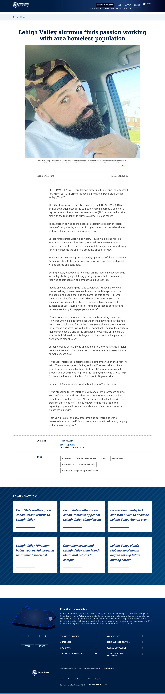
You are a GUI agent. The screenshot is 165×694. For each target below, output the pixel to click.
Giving (136, 5)
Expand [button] (123, 166)
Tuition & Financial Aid (72, 654)
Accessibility (87, 679)
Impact (104, 458)
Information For (122, 10)
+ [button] (96, 636)
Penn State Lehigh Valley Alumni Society (81, 470)
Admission (65, 648)
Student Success (87, 464)
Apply (127, 5)
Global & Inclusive (116, 648)
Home (15, 17)
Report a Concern (104, 5)
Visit (118, 5)
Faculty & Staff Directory (114, 655)
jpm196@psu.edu (67, 445)
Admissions (109, 10)
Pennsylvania (68, 464)
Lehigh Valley (118, 458)
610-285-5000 (109, 668)
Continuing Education (118, 642)
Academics (93, 10)
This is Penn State (69, 636)
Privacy (62, 679)
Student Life (113, 636)
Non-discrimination (74, 679)
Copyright (98, 679)
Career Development (86, 458)
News (22, 17)
